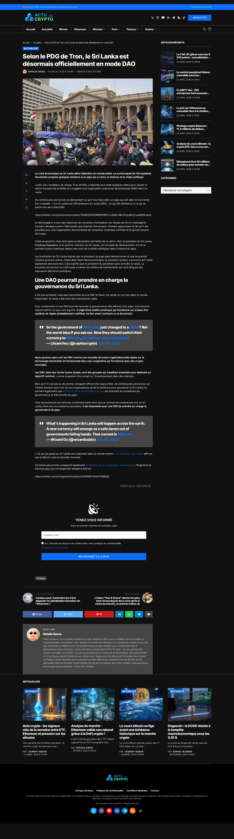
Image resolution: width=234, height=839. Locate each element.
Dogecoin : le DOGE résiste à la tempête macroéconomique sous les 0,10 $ (189, 731)
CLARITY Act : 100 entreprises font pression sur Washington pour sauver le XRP (193, 94)
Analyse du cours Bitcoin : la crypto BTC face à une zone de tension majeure (193, 146)
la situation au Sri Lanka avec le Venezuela (110, 465)
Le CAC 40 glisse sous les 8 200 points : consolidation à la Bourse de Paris (193, 57)
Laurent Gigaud (37, 751)
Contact (155, 790)
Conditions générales (137, 790)
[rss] (179, 17)
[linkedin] (168, 18)
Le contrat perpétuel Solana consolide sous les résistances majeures (193, 75)
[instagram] (157, 17)
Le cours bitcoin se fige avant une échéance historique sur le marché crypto (137, 731)
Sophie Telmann (182, 751)
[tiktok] (184, 17)
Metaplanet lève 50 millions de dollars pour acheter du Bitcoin (193, 164)
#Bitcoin (73, 338)
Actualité (37, 42)
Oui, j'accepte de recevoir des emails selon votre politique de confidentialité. (81, 543)
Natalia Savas (36, 71)
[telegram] (173, 17)
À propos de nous (84, 790)
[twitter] (152, 18)
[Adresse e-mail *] (93, 535)
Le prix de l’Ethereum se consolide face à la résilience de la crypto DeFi (193, 111)
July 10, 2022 (109, 343)
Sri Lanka (41, 578)
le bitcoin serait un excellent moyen (83, 391)
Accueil (26, 42)
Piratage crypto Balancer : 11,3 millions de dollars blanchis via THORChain (192, 129)
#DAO (134, 327)
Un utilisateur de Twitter (129, 453)
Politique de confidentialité (54, 547)
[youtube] (163, 18)
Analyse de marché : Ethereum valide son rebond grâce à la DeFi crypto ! (92, 729)
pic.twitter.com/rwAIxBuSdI (105, 338)
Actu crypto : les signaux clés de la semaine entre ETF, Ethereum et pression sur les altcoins (44, 731)
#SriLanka (91, 327)
